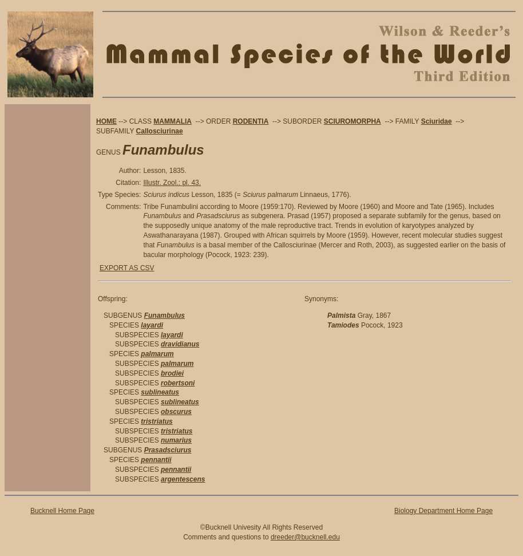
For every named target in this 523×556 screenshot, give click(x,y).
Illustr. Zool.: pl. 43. (172, 183)
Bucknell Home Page (62, 511)
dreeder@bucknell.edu (305, 537)
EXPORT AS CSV (127, 268)
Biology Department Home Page (443, 511)
